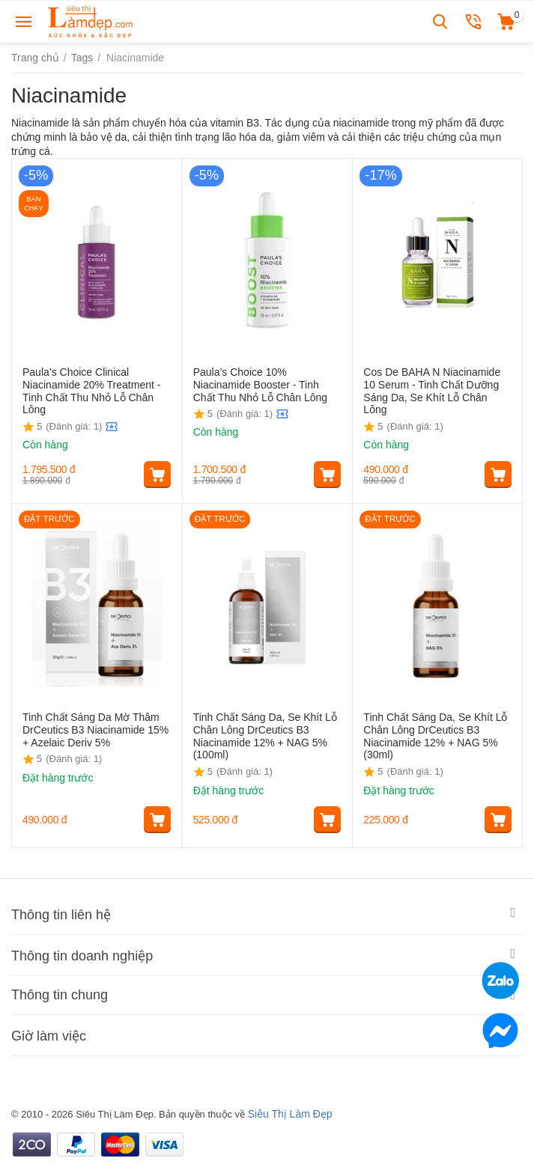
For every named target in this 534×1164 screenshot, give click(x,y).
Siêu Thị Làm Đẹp (290, 1114)
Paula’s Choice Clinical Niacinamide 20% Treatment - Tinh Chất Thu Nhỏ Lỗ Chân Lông (91, 390)
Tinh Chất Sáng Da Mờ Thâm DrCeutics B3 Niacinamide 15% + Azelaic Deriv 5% (95, 730)
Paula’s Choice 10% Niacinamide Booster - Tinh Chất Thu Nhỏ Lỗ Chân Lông (260, 384)
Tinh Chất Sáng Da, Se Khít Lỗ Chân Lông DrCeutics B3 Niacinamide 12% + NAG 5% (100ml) (265, 736)
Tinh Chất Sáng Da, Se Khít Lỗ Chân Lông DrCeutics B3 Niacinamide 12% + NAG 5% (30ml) (435, 736)
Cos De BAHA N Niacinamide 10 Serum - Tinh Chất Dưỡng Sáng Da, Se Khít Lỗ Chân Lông (431, 390)
